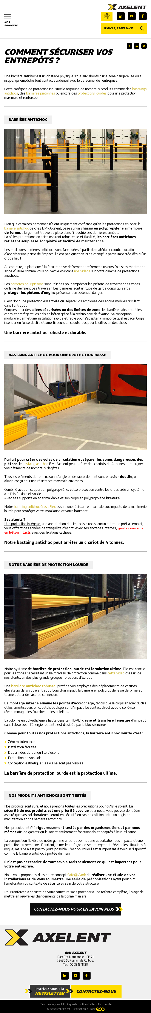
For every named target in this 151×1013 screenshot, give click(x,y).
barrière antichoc (16, 228)
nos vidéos (82, 271)
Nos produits (13, 20)
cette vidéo (116, 673)
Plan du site (104, 1004)
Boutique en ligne (107, 16)
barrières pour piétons (27, 284)
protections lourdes (92, 93)
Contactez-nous (96, 991)
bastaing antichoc (35, 464)
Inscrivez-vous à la (50, 991)
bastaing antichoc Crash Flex (35, 506)
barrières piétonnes (40, 93)
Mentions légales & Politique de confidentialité (67, 1004)
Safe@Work (76, 875)
